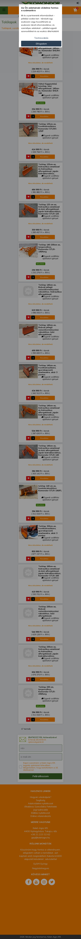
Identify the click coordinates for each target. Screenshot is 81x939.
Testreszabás (41, 37)
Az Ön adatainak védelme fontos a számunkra (39, 9)
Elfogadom (41, 43)
